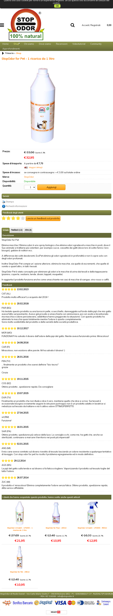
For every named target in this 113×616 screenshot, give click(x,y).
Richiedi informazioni (16, 204)
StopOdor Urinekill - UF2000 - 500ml (92, 526)
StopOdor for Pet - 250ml (19, 570)
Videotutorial (78, 38)
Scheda (6, 228)
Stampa (10, 200)
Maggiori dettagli (36, 167)
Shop (16, 38)
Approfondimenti (11, 46)
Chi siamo (29, 38)
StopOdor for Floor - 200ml (56, 526)
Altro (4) (28, 228)
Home (5, 38)
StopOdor (29, 176)
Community (96, 38)
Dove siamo (45, 38)
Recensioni (61, 38)
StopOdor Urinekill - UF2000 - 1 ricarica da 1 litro (19, 527)
